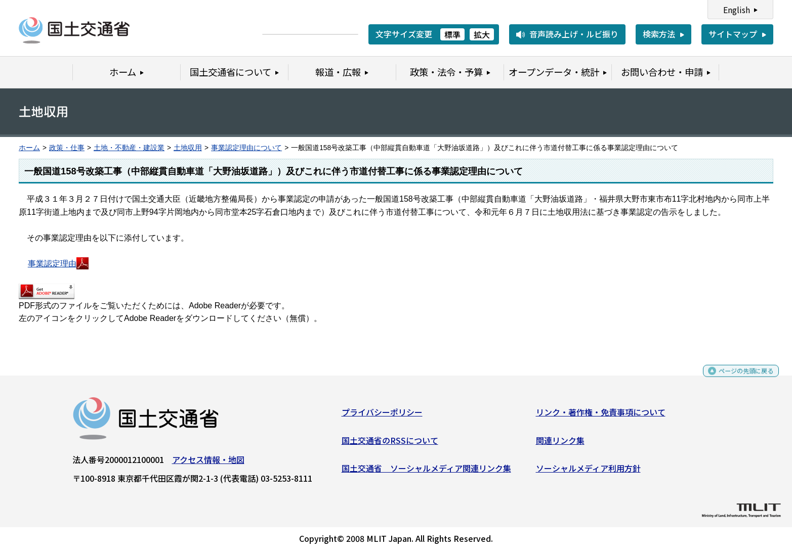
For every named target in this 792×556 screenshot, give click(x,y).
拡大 (482, 34)
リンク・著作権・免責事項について (600, 416)
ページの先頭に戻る (737, 379)
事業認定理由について (246, 148)
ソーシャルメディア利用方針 (588, 472)
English (736, 10)
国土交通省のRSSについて (390, 444)
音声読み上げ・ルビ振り (573, 34)
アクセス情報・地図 (208, 463)
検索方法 (659, 34)
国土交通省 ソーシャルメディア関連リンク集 (426, 472)
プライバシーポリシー (382, 416)
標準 (452, 34)
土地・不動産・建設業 (129, 148)
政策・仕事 (67, 148)
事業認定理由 (58, 263)
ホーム (29, 148)
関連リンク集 (560, 444)
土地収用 (188, 148)
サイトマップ (732, 34)
